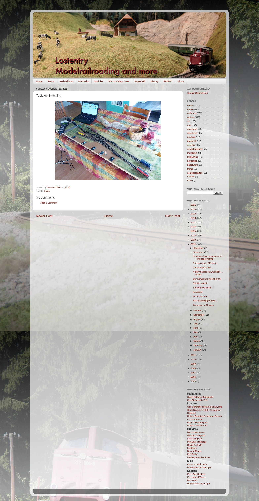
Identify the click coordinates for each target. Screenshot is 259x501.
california (191, 113)
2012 (193, 244)
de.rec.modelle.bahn (197, 464)
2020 (193, 209)
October (197, 310)
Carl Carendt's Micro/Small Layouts (204, 407)
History (154, 81)
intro (189, 180)
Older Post (172, 216)
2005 (193, 381)
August (197, 319)
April (196, 336)
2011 (193, 355)
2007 (193, 372)
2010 (193, 359)
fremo (190, 169)
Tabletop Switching (202, 287)
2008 (193, 368)
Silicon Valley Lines (118, 81)
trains (47, 191)
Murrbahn (83, 81)
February (198, 345)
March (196, 341)
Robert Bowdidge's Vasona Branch (204, 416)
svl (188, 121)
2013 (193, 240)
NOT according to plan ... (205, 301)
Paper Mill (140, 81)
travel (190, 109)
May (195, 332)
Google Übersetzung (197, 93)
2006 (193, 377)
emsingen (192, 129)
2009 (193, 364)
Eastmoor (192, 448)
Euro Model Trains (196, 477)
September (199, 315)
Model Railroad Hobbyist (199, 467)
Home (39, 81)
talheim (191, 176)
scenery (191, 145)
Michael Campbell (196, 435)
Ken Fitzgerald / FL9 (197, 400)
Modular (98, 81)
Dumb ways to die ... (203, 267)
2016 (193, 226)
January (197, 350)
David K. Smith (194, 445)
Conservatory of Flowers (205, 263)
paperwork (192, 165)
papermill (191, 141)
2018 (193, 218)
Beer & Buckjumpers (197, 422)
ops (189, 125)
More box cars (200, 296)
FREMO (167, 81)
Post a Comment (48, 203)
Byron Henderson (196, 432)
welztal (190, 117)
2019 (193, 213)
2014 (193, 235)
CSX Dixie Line (194, 419)
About (180, 81)
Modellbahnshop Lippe (198, 483)
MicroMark (192, 480)
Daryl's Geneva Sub (197, 425)
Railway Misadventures (198, 457)
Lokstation (192, 161)
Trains (51, 81)
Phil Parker (192, 454)
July (195, 323)
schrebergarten (194, 173)
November (198, 252)
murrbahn (192, 153)
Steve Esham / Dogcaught (200, 397)
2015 (193, 231)
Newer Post (44, 216)
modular (191, 137)
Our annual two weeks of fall (207, 279)
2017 (193, 222)
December (198, 248)
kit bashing (192, 157)
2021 (193, 205)
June (196, 328)
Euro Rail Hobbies (196, 474)
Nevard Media (194, 451)
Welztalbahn (66, 81)
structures (192, 133)
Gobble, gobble (200, 283)
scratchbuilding (194, 149)
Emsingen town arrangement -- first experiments (208, 257)
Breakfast (197, 292)
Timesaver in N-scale (203, 305)
